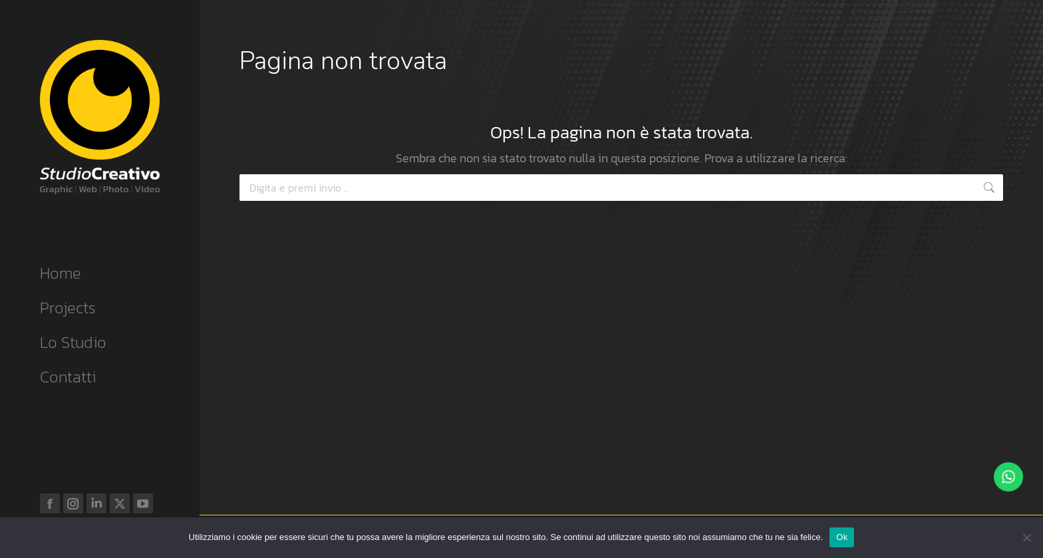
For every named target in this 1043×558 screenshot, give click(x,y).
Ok (841, 537)
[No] (1026, 537)
